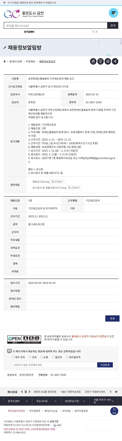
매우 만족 (20, 357)
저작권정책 (34, 410)
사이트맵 (66, 410)
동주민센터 (13, 401)
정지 (26, 391)
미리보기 (57, 181)
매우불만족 (75, 357)
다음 (29, 391)
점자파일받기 (100, 61)
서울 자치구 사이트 (102, 401)
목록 (112, 318)
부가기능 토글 (115, 61)
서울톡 (58, 425)
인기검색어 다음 (96, 31)
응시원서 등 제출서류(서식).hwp (47, 187)
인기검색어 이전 (93, 31)
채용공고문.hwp (39, 181)
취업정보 (30, 61)
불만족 (58, 357)
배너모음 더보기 (116, 392)
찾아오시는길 (50, 410)
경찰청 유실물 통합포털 (45, 391)
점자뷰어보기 (93, 61)
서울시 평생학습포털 (71, 391)
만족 (34, 357)
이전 (22, 391)
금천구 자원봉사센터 (95, 391)
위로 (114, 413)
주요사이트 (42, 401)
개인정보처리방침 (16, 410)
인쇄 (108, 61)
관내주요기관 (72, 401)
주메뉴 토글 (113, 13)
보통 (46, 357)
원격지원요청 (81, 410)
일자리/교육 (15, 61)
